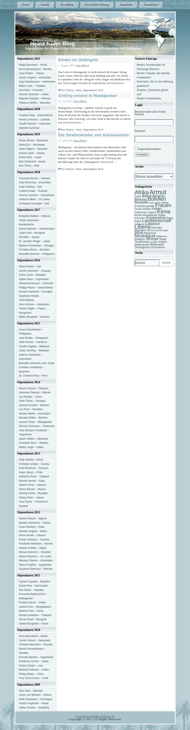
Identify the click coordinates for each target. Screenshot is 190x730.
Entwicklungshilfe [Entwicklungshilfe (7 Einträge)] (144, 206)
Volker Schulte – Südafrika (34, 707)
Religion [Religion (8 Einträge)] (140, 239)
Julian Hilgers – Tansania (33, 148)
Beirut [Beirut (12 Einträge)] (147, 196)
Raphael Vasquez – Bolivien (35, 98)
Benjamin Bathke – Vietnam (35, 216)
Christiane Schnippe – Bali (34, 203)
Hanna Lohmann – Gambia (34, 119)
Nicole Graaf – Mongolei (33, 619)
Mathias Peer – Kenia (31, 610)
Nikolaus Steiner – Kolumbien (36, 560)
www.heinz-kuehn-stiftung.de (95, 716)
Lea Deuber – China (30, 396)
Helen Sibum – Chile (30, 472)
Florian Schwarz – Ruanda (34, 539)
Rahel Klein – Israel (30, 157)
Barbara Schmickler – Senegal (36, 245)
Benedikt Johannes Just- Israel (36, 363)
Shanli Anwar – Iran (30, 266)
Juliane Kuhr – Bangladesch (35, 606)
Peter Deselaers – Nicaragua (35, 699)
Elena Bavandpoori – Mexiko (35, 69)
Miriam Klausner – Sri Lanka (35, 556)
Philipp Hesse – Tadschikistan (36, 287)
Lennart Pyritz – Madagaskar (35, 421)
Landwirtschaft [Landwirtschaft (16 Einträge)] (156, 220)
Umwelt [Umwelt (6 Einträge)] (154, 242)
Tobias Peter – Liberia (31, 497)
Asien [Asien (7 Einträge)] (138, 196)
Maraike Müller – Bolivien (33, 417)
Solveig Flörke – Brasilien (33, 493)
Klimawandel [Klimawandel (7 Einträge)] (150, 215)
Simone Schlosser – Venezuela (37, 426)
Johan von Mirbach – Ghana (35, 694)
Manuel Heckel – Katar (32, 480)
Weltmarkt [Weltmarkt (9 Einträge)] (157, 244)
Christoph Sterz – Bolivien (34, 442)
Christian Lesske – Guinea (34, 463)
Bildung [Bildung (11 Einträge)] (141, 200)
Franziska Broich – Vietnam (35, 178)
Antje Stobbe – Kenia (31, 459)
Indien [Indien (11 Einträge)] (157, 209)
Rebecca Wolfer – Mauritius (35, 102)
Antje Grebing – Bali (30, 186)
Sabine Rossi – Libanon (32, 484)
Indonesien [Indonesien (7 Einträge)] (141, 212)
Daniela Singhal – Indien (33, 531)
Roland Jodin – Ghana (32, 153)
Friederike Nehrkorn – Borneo (36, 543)
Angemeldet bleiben (148, 148)
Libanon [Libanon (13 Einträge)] (152, 223)
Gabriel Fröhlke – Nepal (32, 547)
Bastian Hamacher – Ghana (35, 522)
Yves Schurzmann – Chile (33, 678)
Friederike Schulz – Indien (34, 661)
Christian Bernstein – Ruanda (36, 644)
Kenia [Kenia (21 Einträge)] (163, 211)
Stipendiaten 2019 (93, 90)
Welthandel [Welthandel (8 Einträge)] (142, 244)
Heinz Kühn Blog (52, 43)
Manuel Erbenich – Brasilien (35, 552)
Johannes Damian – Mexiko (35, 392)
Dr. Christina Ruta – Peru (33, 375)
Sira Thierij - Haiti (71, 90)
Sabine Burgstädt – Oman (34, 623)
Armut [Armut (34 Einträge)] (158, 192)
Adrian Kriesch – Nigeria (33, 518)
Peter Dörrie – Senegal (32, 400)
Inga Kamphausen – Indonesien (37, 81)
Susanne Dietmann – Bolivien (36, 568)
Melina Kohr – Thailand (32, 85)
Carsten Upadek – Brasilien (34, 581)
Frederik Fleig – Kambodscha (36, 115)
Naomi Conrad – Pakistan (33, 388)
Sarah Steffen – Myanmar (33, 438)
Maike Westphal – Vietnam (34, 316)
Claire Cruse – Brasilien (32, 274)
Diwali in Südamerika (149, 98)
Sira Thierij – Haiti (29, 165)
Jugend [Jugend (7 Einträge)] (152, 212)
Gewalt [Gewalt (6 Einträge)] (138, 209)
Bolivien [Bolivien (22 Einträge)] (156, 199)
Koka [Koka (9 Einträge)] (161, 215)
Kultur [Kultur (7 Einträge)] (138, 221)
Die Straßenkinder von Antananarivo (93, 135)
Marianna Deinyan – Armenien (36, 283)
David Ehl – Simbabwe (32, 144)
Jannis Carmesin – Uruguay (35, 270)
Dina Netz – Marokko (31, 690)
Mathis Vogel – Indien (31, 447)
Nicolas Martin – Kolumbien (34, 413)
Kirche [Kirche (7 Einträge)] (138, 215)
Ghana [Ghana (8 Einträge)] (146, 208)
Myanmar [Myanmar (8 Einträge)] (150, 233)
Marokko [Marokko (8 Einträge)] (156, 227)
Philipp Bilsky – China (31, 674)
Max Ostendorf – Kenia (32, 161)
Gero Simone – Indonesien (34, 304)
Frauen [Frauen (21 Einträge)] (163, 205)
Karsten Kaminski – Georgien (36, 291)
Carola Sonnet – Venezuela (34, 640)
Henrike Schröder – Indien (34, 94)
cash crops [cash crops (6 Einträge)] (155, 202)
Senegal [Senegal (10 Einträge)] (152, 239)
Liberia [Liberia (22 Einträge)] (142, 227)
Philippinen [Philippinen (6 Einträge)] (161, 236)
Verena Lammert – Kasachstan (36, 195)
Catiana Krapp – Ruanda (33, 190)
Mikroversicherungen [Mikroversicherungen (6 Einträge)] (157, 230)
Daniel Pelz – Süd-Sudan (33, 585)
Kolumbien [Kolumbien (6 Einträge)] (140, 218)
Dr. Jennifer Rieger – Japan (34, 241)
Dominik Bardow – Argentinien (36, 657)
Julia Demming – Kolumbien (35, 182)
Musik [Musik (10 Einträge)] (139, 233)
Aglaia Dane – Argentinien (34, 279)
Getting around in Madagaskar (87, 95)
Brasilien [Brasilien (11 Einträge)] (142, 202)
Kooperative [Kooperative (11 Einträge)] (155, 218)
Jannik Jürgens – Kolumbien (35, 77)
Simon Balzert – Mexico (32, 489)
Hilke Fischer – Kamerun (33, 342)
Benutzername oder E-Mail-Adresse (150, 113)
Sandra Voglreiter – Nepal (33, 703)
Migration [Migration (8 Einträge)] (141, 230)
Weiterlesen (119, 83)
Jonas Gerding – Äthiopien (34, 350)
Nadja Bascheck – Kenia (33, 64)
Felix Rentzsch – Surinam (33, 468)
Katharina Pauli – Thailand (34, 476)
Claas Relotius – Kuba (32, 526)
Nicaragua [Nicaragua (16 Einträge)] (145, 235)
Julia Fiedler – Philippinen (33, 337)
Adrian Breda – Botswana (33, 140)
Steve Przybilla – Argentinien (35, 564)
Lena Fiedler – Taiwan (31, 73)
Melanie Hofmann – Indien (34, 669)
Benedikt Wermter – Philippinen (37, 253)
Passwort (140, 131)
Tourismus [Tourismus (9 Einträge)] (142, 241)
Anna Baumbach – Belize (33, 636)
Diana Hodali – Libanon (32, 535)
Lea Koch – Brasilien (31, 409)
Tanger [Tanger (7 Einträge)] (163, 239)
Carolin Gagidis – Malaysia (34, 346)
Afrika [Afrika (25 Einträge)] (142, 192)
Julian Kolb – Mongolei (32, 232)
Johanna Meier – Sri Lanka (34, 199)
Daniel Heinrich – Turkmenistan (37, 228)
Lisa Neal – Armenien (31, 90)
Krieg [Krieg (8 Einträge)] (169, 217)
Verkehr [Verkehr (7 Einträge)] (162, 241)
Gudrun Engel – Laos (31, 665)
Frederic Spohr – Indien (32, 602)
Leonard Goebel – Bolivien (34, 405)
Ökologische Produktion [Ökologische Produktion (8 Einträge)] (150, 247)
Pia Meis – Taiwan (29, 237)
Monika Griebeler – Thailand (35, 615)
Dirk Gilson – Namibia (31, 589)
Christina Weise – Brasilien (34, 249)
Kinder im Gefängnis (78, 60)
